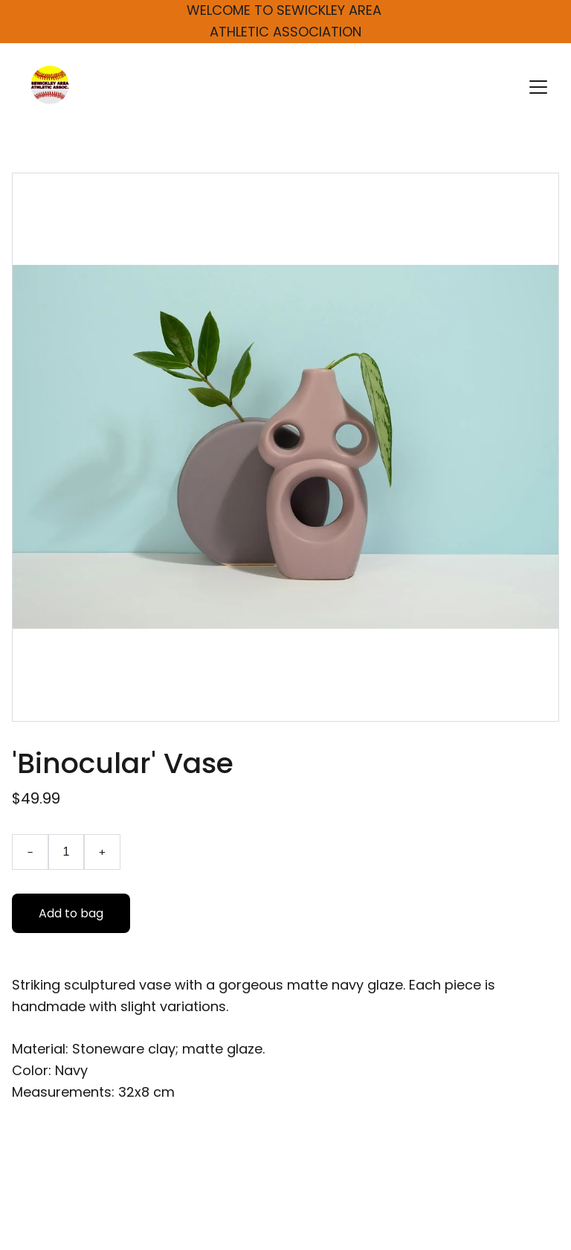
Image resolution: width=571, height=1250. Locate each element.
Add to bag (71, 914)
